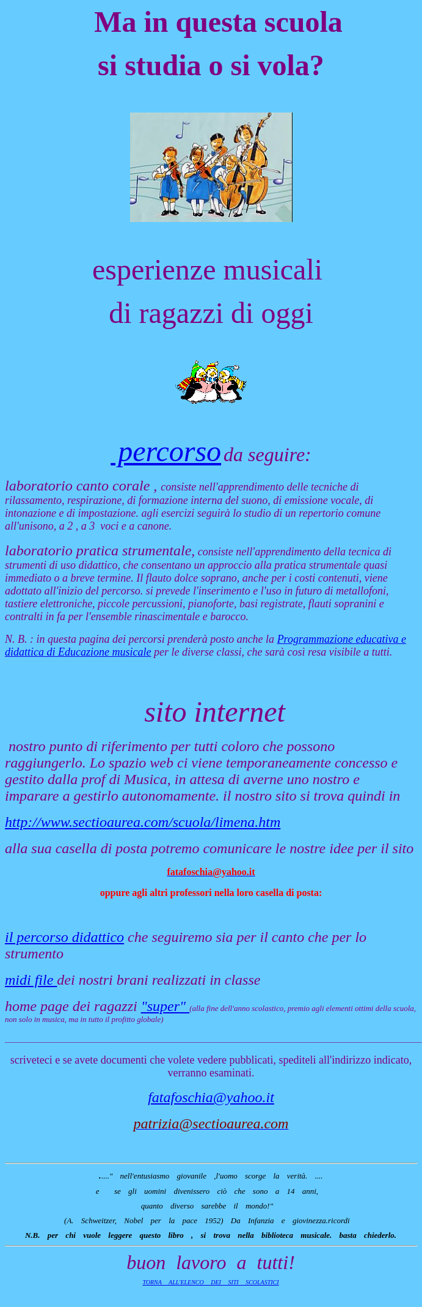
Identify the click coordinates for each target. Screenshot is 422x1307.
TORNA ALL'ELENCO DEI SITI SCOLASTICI (210, 1282)
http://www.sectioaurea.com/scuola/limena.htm (142, 822)
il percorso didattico (64, 937)
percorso (166, 451)
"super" (165, 1006)
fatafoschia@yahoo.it (211, 1097)
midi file (31, 980)
